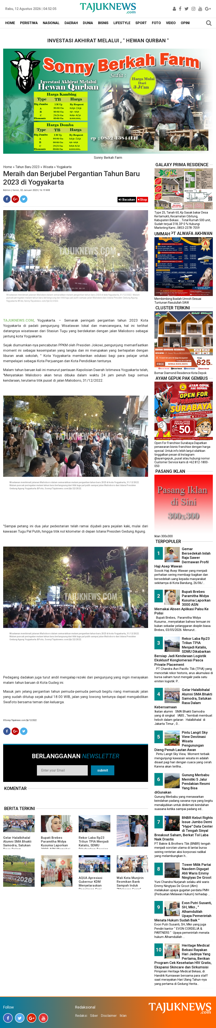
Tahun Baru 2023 (27, 167)
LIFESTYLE (121, 23)
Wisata (48, 167)
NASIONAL (51, 23)
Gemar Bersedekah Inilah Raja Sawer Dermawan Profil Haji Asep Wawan (182, 557)
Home (7, 167)
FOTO (156, 23)
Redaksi (81, 1016)
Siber (94, 1016)
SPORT (141, 23)
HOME (10, 23)
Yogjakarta (64, 167)
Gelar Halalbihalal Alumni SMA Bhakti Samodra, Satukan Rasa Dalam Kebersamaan (17, 845)
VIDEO (171, 23)
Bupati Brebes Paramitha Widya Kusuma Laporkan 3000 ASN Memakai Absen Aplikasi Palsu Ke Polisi (56, 847)
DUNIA (88, 23)
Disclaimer (109, 1016)
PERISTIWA (29, 23)
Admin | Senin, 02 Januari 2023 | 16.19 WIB (26, 190)
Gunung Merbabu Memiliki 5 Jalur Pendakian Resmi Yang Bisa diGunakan (182, 783)
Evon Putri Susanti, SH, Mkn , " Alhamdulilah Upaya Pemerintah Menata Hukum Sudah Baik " (183, 911)
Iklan (123, 1016)
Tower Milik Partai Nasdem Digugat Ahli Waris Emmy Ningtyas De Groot (196, 871)
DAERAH (71, 23)
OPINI (185, 23)
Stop (142, 199)
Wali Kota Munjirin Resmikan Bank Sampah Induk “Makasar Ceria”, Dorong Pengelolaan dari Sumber (132, 887)
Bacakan (127, 199)
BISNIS (103, 23)
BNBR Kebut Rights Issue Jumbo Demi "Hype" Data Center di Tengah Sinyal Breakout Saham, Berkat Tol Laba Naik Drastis (183, 829)
